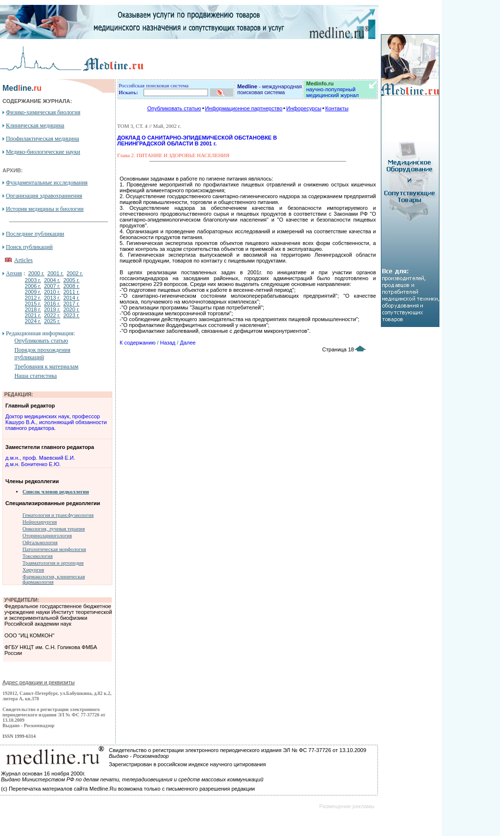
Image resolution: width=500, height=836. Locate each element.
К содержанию (138, 343)
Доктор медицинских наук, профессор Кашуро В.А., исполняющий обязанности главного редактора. (56, 422)
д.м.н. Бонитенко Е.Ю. (33, 464)
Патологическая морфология (54, 549)
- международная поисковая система (269, 89)
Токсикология (37, 556)
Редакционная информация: (40, 333)
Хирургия (33, 569)
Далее (187, 343)
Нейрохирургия (39, 522)
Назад (168, 343)
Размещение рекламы (347, 806)
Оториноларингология (47, 535)
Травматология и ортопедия (52, 563)
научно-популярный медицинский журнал (332, 89)
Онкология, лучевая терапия (53, 528)
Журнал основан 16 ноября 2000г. (43, 773)
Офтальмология (40, 542)
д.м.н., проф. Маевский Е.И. (40, 458)
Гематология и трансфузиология (58, 515)
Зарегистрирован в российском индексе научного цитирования (187, 764)
